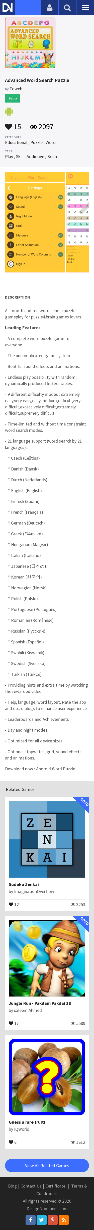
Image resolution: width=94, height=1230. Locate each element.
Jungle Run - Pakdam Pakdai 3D (40, 1003)
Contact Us (31, 1186)
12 (14, 904)
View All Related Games (47, 1165)
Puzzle (36, 142)
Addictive (35, 156)
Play (9, 156)
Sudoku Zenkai (24, 884)
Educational (16, 142)
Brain (52, 156)
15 (13, 124)
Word (51, 142)
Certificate (55, 1186)
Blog (12, 1186)
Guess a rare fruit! (27, 1122)
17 (14, 1022)
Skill (20, 156)
